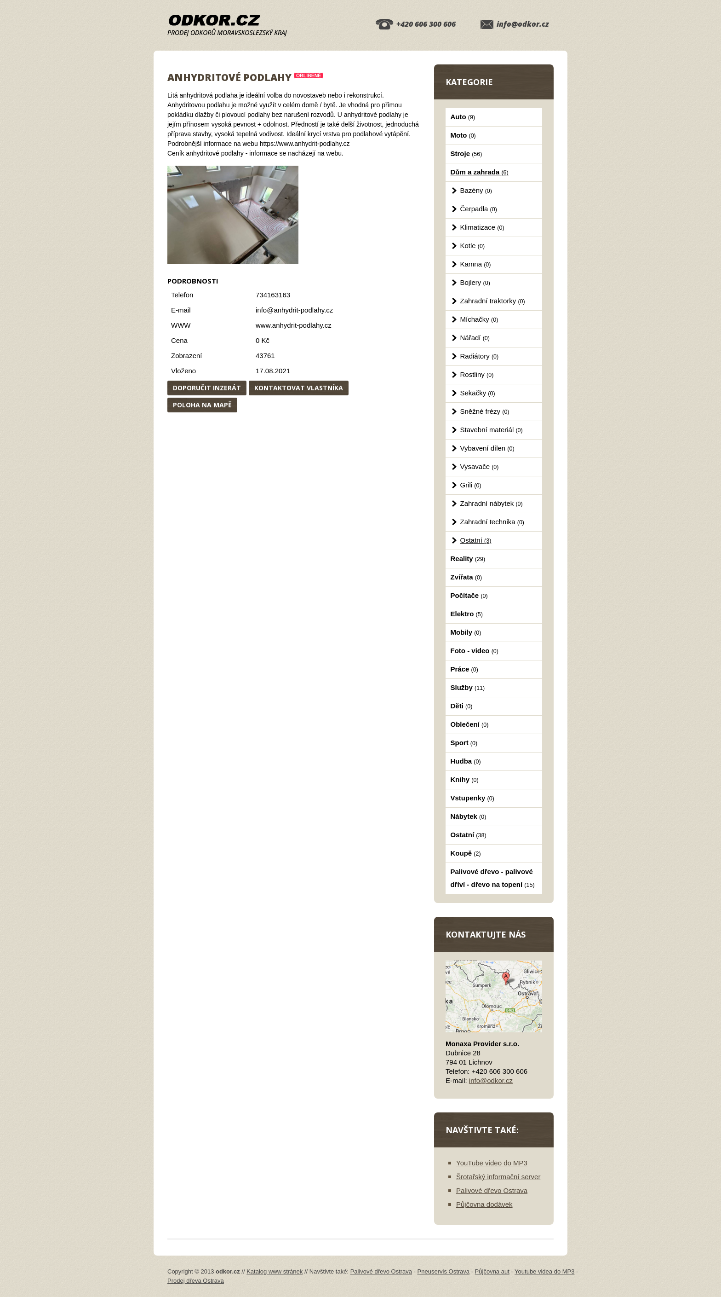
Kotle (472, 245)
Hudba (466, 761)
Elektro (467, 614)
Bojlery (475, 282)
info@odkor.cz (523, 24)
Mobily (466, 632)
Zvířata (466, 577)
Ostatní (476, 540)
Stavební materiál (491, 430)
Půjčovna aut (492, 1271)
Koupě (466, 853)
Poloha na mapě (202, 404)
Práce (464, 669)
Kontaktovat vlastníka (298, 387)
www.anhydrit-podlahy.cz (294, 325)
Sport (464, 743)
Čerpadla (478, 209)
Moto (463, 135)
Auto (463, 117)
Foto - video (474, 650)
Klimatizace (482, 227)
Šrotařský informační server (498, 1177)
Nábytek (468, 816)
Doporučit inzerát (207, 387)
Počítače (469, 595)
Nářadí (475, 338)
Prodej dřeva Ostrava (195, 1280)
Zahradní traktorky (492, 301)
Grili (470, 485)
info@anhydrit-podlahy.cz (294, 310)
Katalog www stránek (274, 1271)
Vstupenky (472, 798)
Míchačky (479, 319)
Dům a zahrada (480, 172)
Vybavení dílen (487, 448)
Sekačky (477, 393)
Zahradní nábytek (491, 503)
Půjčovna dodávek (484, 1204)
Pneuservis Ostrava (443, 1271)
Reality (468, 558)
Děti (462, 706)
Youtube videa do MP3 (544, 1271)
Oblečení (470, 724)
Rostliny (477, 374)
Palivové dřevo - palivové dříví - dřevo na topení (493, 878)
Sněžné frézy (484, 411)
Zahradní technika (492, 522)
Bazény (476, 190)
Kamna (475, 264)
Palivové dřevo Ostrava (491, 1190)
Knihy (465, 779)
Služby (468, 687)
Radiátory (479, 356)
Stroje (466, 153)
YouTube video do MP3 (491, 1163)
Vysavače (479, 466)
